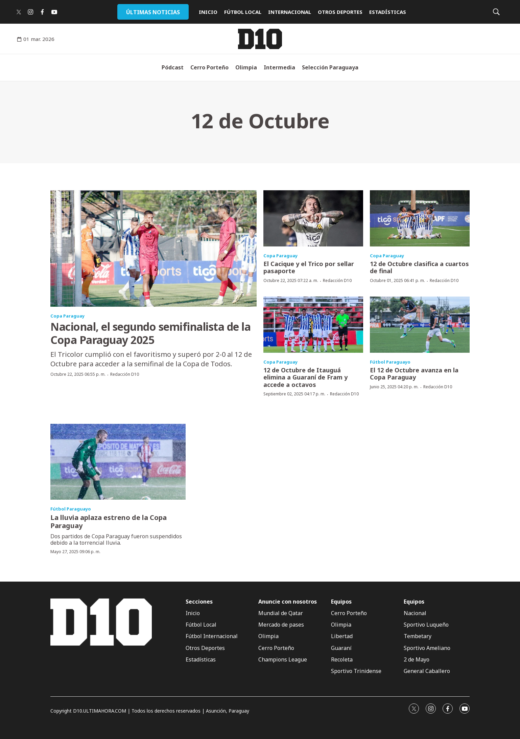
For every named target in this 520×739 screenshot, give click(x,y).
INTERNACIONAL (289, 11)
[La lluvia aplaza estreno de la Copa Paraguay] (118, 462)
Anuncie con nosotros (287, 602)
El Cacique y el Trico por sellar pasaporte (308, 267)
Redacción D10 (124, 374)
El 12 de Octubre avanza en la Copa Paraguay (414, 374)
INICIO (208, 11)
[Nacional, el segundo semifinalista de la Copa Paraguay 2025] (153, 248)
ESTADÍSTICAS (387, 11)
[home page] (260, 39)
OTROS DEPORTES (340, 11)
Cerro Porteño (209, 67)
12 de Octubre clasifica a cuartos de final (419, 267)
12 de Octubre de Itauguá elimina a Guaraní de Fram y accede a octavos (305, 377)
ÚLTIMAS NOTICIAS (153, 12)
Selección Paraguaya (330, 67)
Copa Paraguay (67, 316)
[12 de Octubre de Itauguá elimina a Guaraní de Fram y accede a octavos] (313, 325)
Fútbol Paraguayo (390, 362)
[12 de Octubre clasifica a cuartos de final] (420, 218)
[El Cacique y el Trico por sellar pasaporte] (313, 218)
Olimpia (246, 67)
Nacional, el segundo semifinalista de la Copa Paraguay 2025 (150, 333)
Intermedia (279, 67)
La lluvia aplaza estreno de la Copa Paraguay (108, 521)
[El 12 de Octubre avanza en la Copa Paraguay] (420, 325)
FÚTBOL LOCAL (242, 11)
